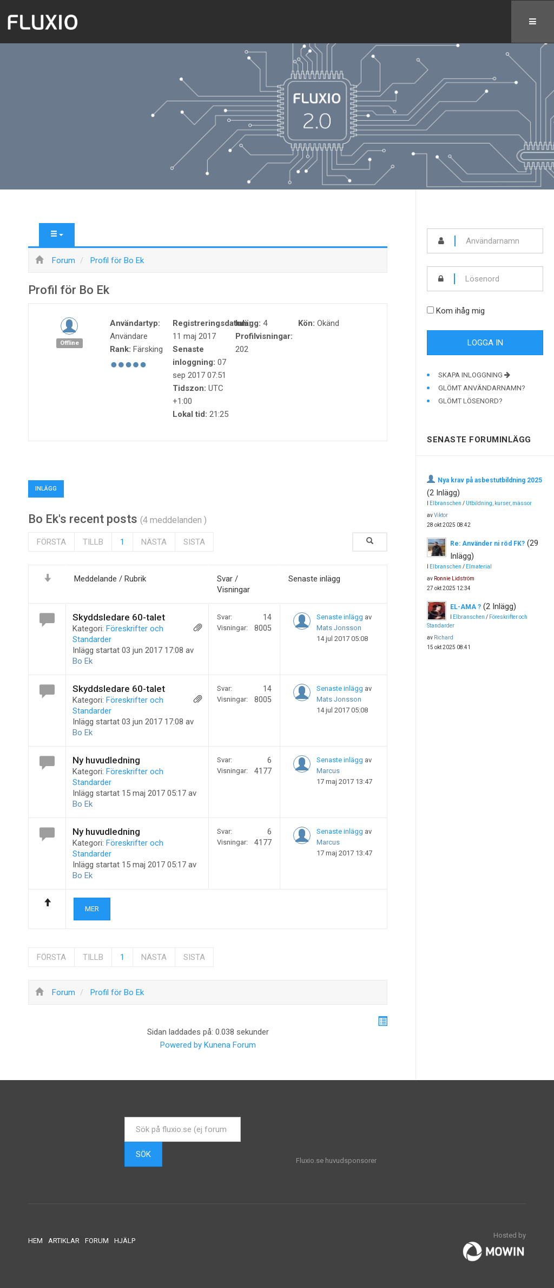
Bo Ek (82, 661)
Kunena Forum (230, 1045)
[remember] (430, 309)
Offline (69, 342)
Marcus (328, 771)
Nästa (154, 542)
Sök (143, 1154)
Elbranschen (445, 503)
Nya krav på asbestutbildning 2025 (490, 480)
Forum (97, 1241)
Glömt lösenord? (470, 401)
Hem (35, 1241)
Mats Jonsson (338, 628)
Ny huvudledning (106, 760)
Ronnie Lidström (454, 578)
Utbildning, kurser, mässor (499, 503)
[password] (498, 278)
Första (51, 542)
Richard (443, 637)
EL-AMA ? (465, 607)
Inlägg (46, 488)
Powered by (181, 1045)
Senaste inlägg (339, 617)
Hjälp (124, 1241)
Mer (92, 909)
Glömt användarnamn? (481, 388)
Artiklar (64, 1241)
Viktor (441, 515)
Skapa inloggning (474, 375)
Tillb (93, 542)
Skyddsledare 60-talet (118, 617)
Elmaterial (479, 567)
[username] (499, 240)
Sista (194, 542)
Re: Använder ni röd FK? (487, 543)
